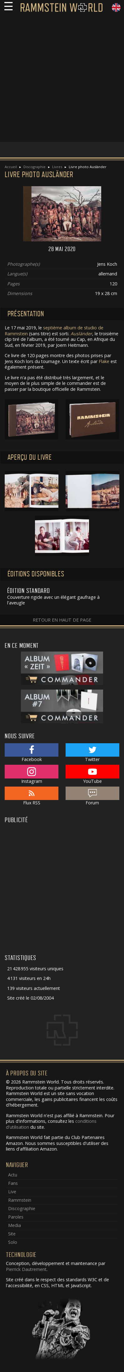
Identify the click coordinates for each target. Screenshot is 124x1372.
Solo (12, 1242)
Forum (92, 796)
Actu (12, 1175)
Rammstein (19, 1200)
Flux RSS (31, 796)
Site (12, 1234)
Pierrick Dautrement (26, 1269)
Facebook (31, 753)
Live (12, 1192)
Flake (104, 361)
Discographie (34, 166)
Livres (57, 166)
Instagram (31, 774)
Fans (13, 1183)
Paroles (15, 1217)
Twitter (92, 753)
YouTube (92, 774)
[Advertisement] (62, 80)
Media (14, 1225)
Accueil (11, 166)
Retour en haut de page (62, 620)
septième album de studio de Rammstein (54, 331)
